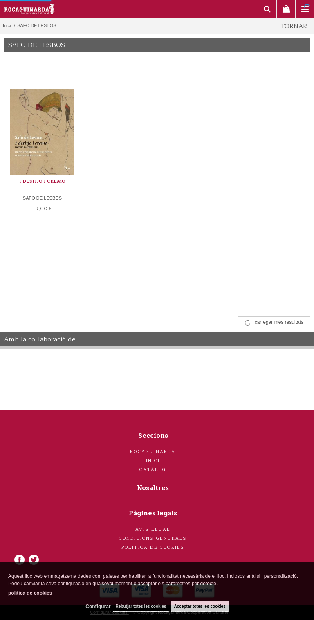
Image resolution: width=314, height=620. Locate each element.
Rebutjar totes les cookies (141, 606)
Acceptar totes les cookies (200, 606)
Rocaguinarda (152, 452)
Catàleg (152, 470)
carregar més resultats (279, 322)
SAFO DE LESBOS (42, 197)
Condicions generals (153, 538)
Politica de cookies (153, 547)
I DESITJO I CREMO (42, 181)
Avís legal (152, 529)
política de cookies (30, 593)
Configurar (97, 606)
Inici (153, 461)
